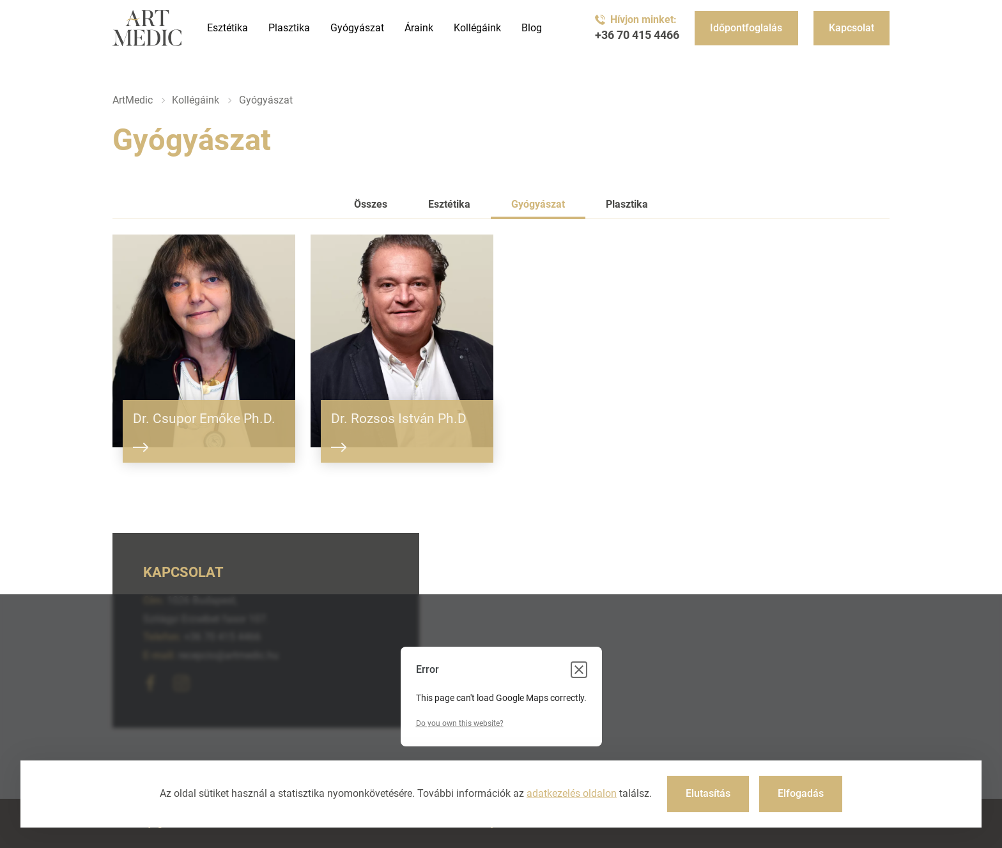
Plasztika (289, 28)
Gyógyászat (357, 28)
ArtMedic (132, 100)
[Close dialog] (579, 669)
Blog (531, 28)
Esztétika (227, 28)
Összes (370, 204)
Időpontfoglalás (746, 28)
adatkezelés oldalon (572, 793)
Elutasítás (708, 793)
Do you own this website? (460, 723)
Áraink (419, 28)
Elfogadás (801, 793)
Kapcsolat (851, 28)
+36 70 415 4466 (637, 35)
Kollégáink (477, 28)
